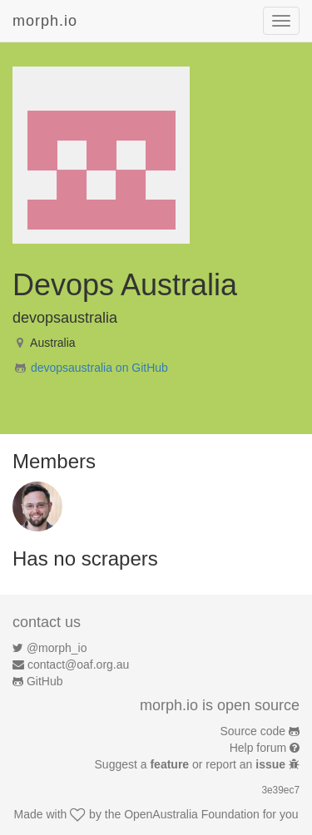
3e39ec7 (280, 790)
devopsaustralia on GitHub (99, 367)
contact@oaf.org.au (78, 664)
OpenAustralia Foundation (192, 814)
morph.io (44, 20)
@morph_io (57, 648)
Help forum (258, 747)
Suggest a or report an (192, 764)
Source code (253, 731)
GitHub (45, 681)
